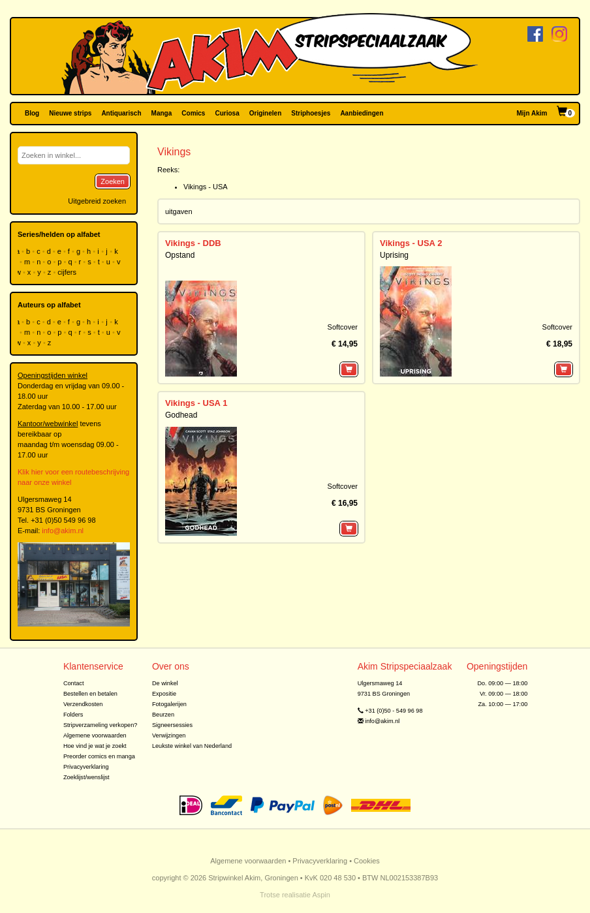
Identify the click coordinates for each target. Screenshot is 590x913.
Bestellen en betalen (90, 693)
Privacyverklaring (86, 767)
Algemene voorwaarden (95, 735)
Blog (32, 113)
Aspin (321, 895)
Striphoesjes (310, 113)
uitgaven (179, 211)
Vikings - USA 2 (411, 243)
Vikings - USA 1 (196, 403)
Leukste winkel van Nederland (192, 746)
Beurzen (163, 714)
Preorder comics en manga (99, 756)
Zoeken (113, 181)
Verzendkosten (83, 704)
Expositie (164, 693)
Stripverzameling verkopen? (100, 725)
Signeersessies (172, 725)
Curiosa (227, 113)
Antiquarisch (121, 113)
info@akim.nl (63, 530)
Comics (193, 113)
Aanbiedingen (361, 113)
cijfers (67, 272)
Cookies (367, 861)
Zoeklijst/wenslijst (86, 777)
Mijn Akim (532, 113)
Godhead (181, 415)
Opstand (179, 255)
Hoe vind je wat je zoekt (95, 746)
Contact (73, 683)
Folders (73, 714)
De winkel (165, 683)
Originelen (265, 113)
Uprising (394, 255)
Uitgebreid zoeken (97, 201)
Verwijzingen (168, 735)
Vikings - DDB (193, 243)
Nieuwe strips (70, 113)
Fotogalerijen (169, 704)
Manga (161, 113)
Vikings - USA (205, 187)
